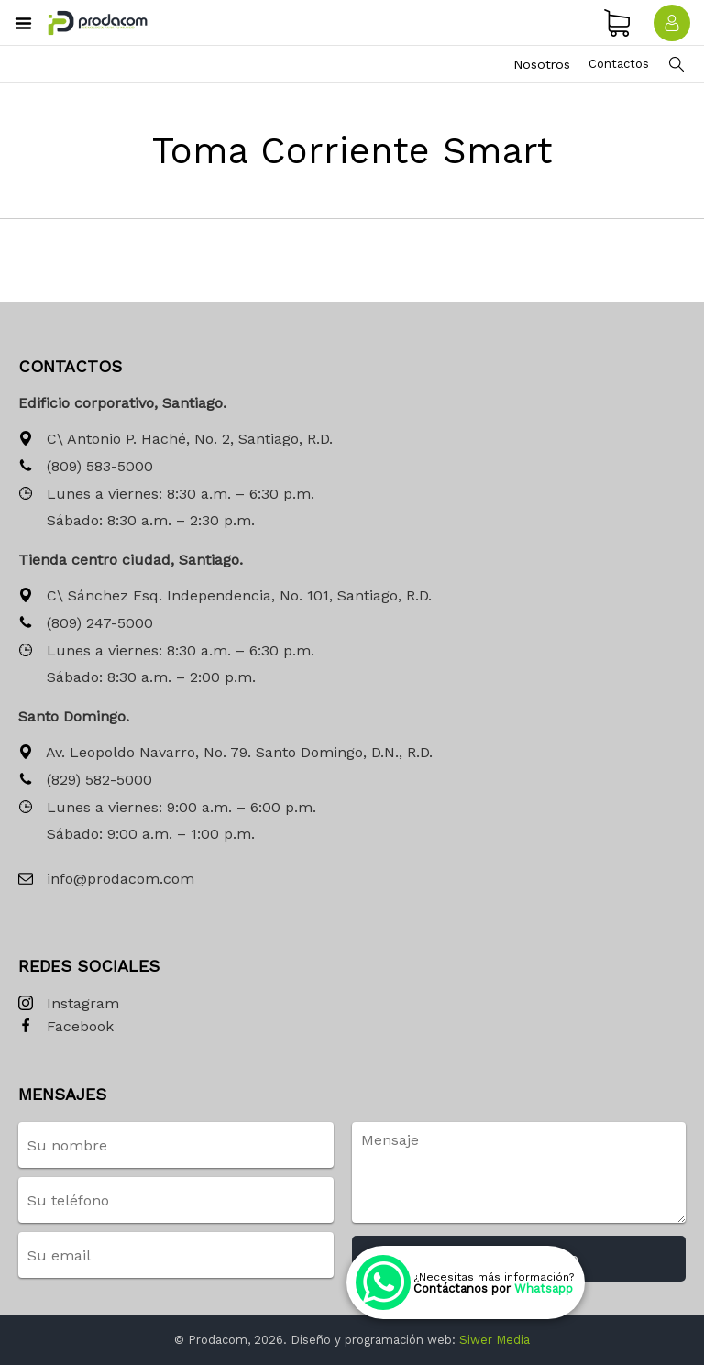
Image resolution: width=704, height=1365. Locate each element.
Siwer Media (494, 1340)
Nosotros (541, 64)
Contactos (618, 64)
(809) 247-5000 (85, 623)
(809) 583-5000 (85, 467)
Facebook (66, 1027)
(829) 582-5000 (85, 780)
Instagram (68, 1004)
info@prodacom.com (106, 879)
